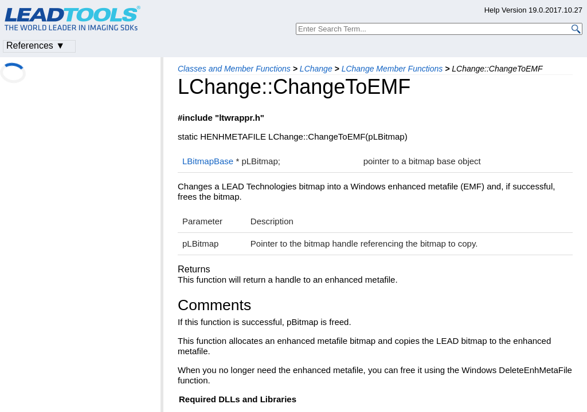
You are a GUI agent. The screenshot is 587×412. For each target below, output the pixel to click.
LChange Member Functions (392, 68)
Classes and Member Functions (234, 68)
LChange (316, 68)
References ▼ (35, 45)
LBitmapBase (207, 161)
